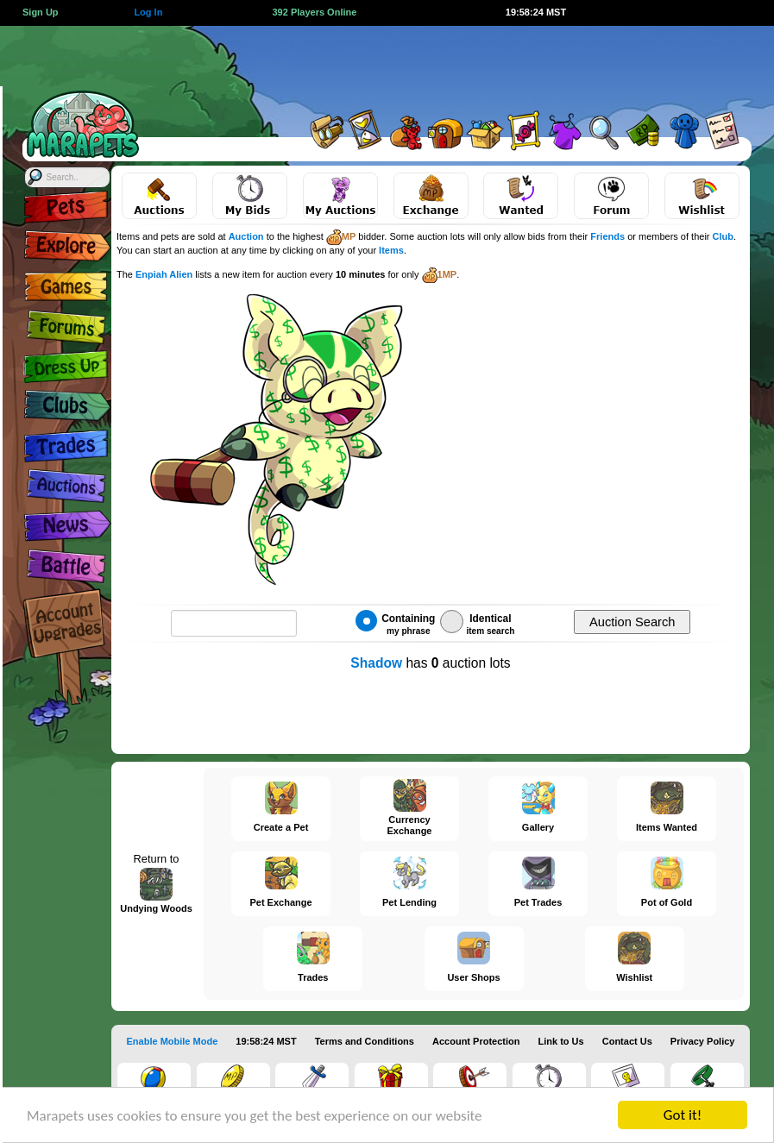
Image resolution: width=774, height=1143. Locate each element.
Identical (477, 623)
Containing (395, 623)
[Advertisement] (451, 65)
